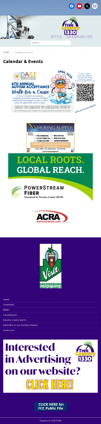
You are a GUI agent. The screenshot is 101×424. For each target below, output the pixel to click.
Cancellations (10, 315)
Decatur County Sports (14, 320)
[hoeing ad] (50, 151)
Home (6, 299)
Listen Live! (8, 330)
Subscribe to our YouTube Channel (20, 325)
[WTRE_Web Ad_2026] (50, 199)
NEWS (6, 310)
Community (8, 304)
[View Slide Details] (54, 92)
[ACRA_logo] (50, 221)
